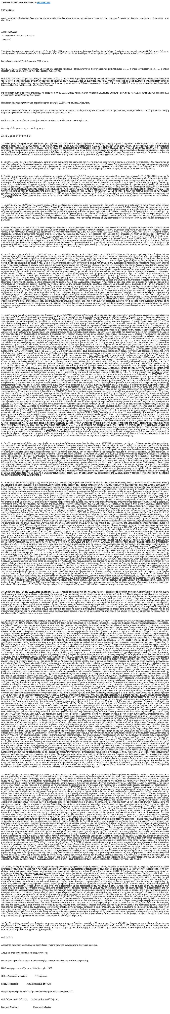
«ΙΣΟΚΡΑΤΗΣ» (43, 2)
